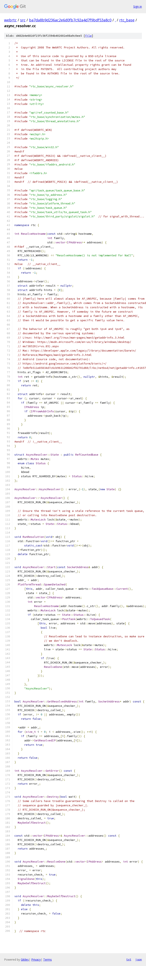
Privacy (36, 959)
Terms (47, 959)
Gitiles (25, 959)
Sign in (137, 6)
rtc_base (126, 20)
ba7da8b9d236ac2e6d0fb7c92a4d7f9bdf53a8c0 (70, 20)
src (22, 20)
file (88, 36)
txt (128, 959)
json (138, 959)
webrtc (10, 20)
